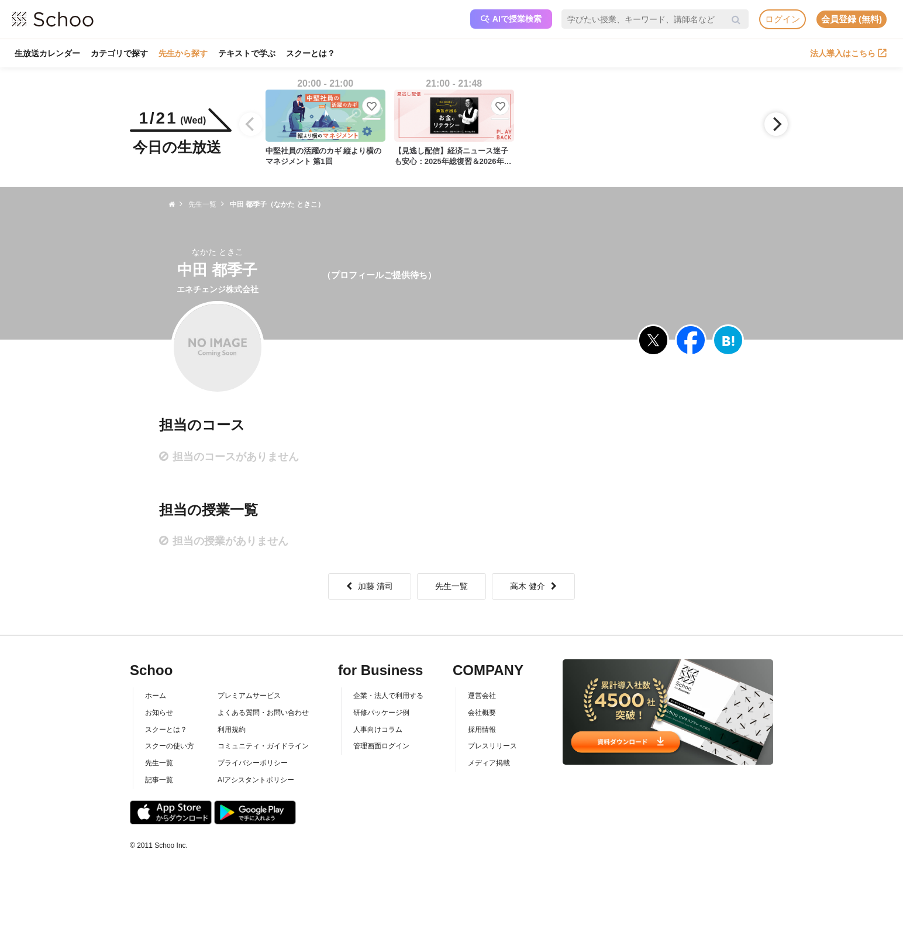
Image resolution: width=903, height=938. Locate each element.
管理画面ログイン (381, 746)
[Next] (776, 124)
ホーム (155, 695)
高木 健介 (533, 586)
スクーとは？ (310, 53)
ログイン (782, 19)
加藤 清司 (369, 586)
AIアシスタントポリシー (256, 780)
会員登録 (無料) (851, 19)
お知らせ (159, 712)
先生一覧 (451, 586)
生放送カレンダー (47, 53)
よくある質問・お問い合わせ (263, 712)
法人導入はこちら (848, 53)
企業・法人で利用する (388, 695)
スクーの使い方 (169, 746)
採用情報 (482, 729)
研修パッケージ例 (381, 712)
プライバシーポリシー (253, 763)
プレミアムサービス (249, 695)
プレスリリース (492, 746)
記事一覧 (159, 780)
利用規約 (232, 729)
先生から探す (183, 53)
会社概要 (482, 712)
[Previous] (251, 124)
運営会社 (482, 695)
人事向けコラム (377, 729)
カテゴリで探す (119, 53)
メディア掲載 (489, 763)
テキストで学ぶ (246, 53)
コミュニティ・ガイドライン (263, 746)
